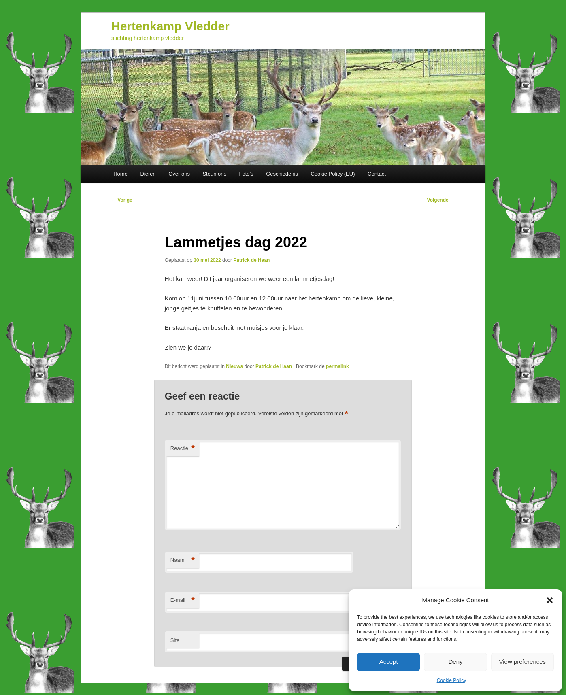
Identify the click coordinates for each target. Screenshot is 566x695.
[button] (550, 600)
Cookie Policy (451, 680)
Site (174, 640)
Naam (182, 560)
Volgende (441, 200)
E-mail (182, 600)
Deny (455, 661)
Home (120, 174)
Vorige (121, 200)
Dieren (147, 174)
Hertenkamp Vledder (170, 26)
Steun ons (214, 174)
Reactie (182, 449)
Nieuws (234, 366)
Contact (377, 174)
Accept (388, 661)
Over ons (179, 174)
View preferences (522, 661)
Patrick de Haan (251, 260)
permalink (338, 366)
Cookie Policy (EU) (333, 174)
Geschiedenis (282, 174)
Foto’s (246, 174)
